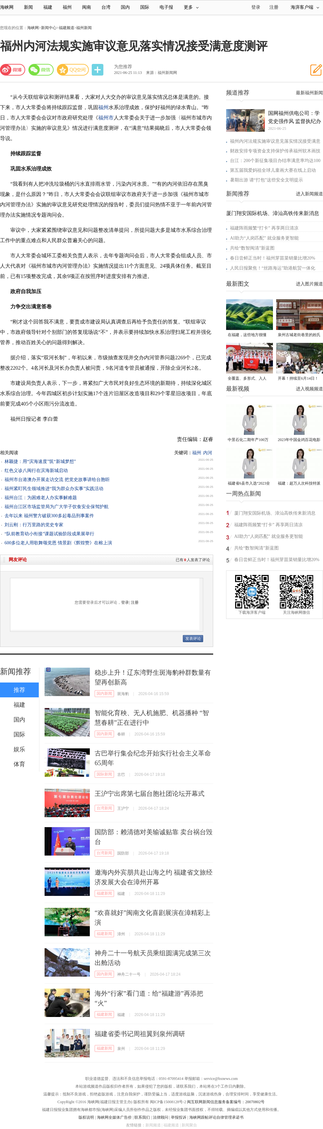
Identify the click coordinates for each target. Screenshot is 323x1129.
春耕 (121, 734)
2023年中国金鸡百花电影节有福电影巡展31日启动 (299, 440)
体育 (19, 764)
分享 (98, 70)
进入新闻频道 (309, 193)
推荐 (19, 690)
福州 (67, 7)
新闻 (28, 7)
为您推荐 (123, 66)
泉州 (121, 1048)
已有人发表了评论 (193, 560)
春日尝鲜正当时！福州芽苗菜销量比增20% (272, 258)
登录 (125, 602)
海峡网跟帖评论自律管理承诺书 (216, 1117)
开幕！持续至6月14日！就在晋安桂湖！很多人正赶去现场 (299, 379)
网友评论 (18, 559)
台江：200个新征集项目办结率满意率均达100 (275, 160)
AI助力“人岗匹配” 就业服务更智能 (264, 238)
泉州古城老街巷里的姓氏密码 (299, 335)
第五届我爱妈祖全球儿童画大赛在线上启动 (273, 170)
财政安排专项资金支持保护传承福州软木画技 (275, 151)
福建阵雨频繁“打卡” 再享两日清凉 (264, 228)
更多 (191, 7)
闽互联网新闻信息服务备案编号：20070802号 (226, 1102)
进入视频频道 (309, 388)
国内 (125, 7)
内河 (207, 452)
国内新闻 (104, 693)
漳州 (121, 934)
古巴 (121, 774)
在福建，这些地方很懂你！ (247, 335)
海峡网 (7, 7)
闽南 (86, 7)
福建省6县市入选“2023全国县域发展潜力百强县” (249, 484)
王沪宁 (123, 808)
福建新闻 (104, 893)
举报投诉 (178, 1117)
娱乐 (19, 749)
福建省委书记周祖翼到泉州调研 (140, 1033)
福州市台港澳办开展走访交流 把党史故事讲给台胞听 (57, 479)
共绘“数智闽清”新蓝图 (252, 248)
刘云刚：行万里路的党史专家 (34, 524)
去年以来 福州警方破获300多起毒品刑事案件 (49, 515)
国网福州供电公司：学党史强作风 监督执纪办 (294, 117)
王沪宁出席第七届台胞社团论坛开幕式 (149, 793)
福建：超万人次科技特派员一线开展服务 (299, 484)
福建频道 (66, 28)
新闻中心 (49, 28)
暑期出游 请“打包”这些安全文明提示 (266, 180)
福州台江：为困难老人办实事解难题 (41, 497)
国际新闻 (104, 774)
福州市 (106, 117)
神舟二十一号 (129, 974)
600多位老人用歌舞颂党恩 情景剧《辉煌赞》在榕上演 (58, 542)
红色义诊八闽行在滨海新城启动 (36, 470)
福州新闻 (84, 28)
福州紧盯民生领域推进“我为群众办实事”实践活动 (54, 488)
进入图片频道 (309, 284)
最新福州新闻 (309, 92)
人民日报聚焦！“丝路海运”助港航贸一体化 (272, 268)
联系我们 (142, 1117)
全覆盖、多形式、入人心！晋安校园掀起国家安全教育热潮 (249, 379)
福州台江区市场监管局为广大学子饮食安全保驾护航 (57, 506)
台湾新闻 (104, 808)
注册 (273, 7)
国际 (144, 7)
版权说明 (86, 1117)
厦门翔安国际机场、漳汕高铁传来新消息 (272, 213)
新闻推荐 (15, 671)
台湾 (105, 7)
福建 (47, 7)
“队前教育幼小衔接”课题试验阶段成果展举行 (49, 533)
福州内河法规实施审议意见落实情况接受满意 (275, 141)
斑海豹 (123, 694)
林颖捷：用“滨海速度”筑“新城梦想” (40, 461)
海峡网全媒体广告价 (114, 1117)
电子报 (166, 7)
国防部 (123, 853)
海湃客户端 (305, 7)
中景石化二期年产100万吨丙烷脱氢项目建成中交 (249, 440)
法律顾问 (160, 1117)
